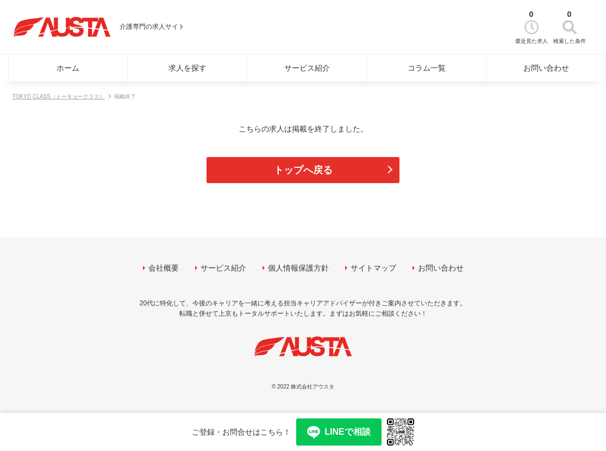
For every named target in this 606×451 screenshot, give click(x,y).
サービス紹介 (307, 68)
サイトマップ (373, 268)
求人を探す (187, 68)
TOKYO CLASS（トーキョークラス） (59, 96)
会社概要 (163, 268)
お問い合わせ (546, 68)
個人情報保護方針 (298, 268)
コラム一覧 (427, 68)
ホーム (68, 68)
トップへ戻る (303, 170)
